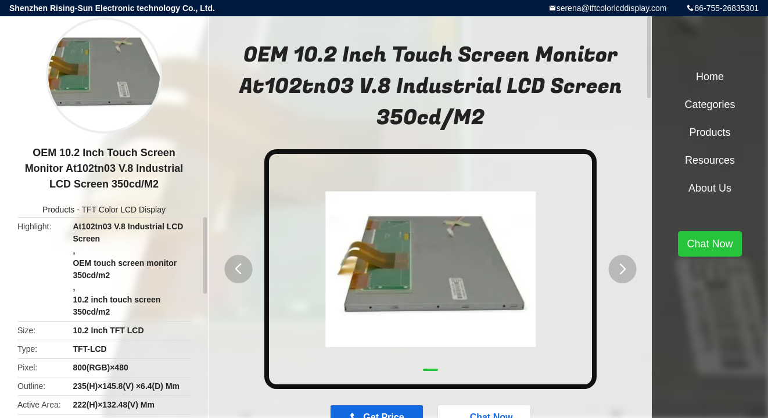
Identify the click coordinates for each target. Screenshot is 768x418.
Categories (709, 104)
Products (58, 209)
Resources (710, 160)
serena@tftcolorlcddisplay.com (612, 8)
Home (710, 76)
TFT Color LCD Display (124, 209)
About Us (709, 188)
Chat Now (710, 244)
